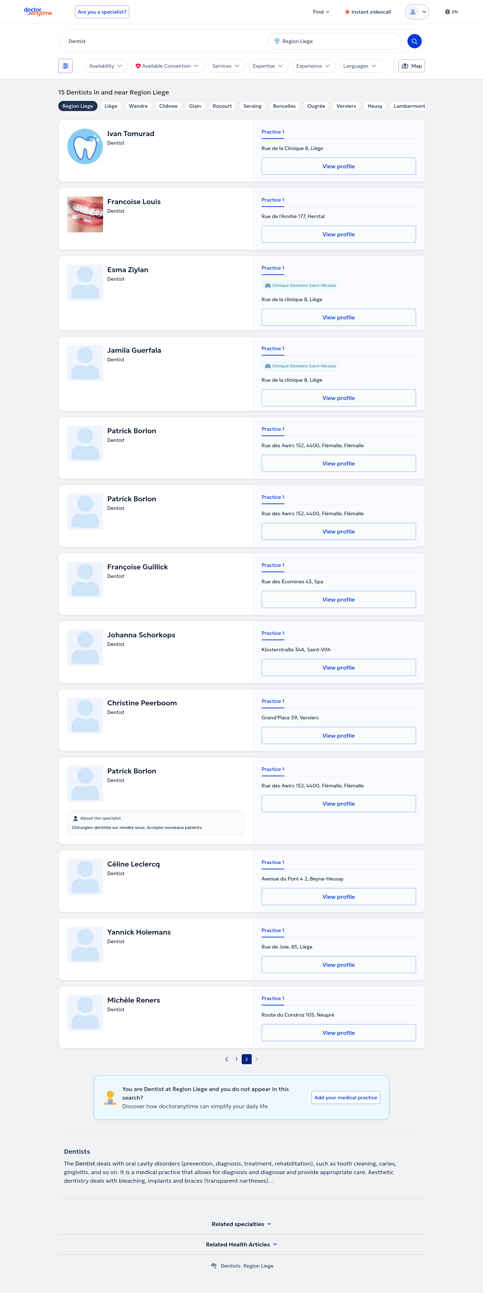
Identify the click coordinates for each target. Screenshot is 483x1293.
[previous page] (227, 1059)
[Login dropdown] (417, 11)
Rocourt (222, 106)
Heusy (375, 106)
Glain (195, 106)
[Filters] (65, 66)
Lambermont (409, 106)
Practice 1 (273, 132)
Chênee (168, 106)
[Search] (414, 41)
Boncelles (284, 106)
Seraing (252, 106)
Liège (111, 106)
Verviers (346, 106)
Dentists (231, 1266)
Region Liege (78, 106)
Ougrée (316, 106)
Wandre (138, 106)
